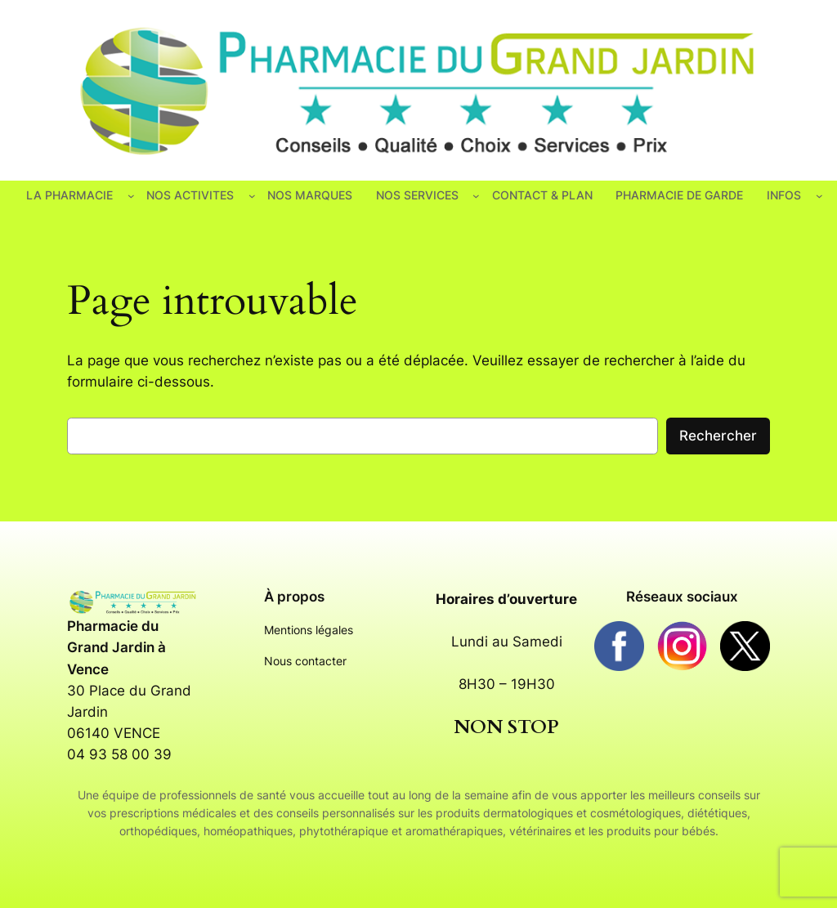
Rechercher (718, 435)
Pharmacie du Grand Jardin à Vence (116, 647)
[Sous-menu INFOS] (819, 195)
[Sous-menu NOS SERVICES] (476, 195)
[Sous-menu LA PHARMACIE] (131, 195)
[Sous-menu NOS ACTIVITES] (252, 195)
